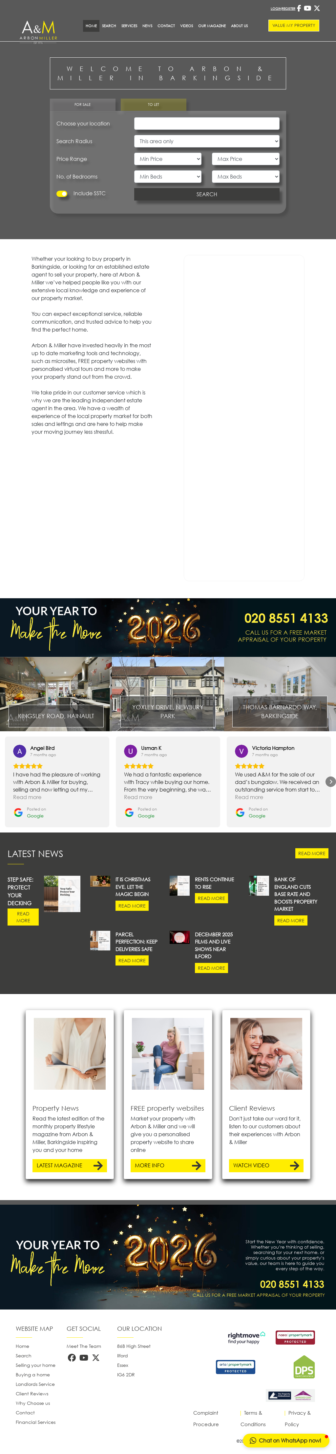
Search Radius (74, 141)
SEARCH (207, 194)
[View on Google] (19, 751)
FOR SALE (82, 104)
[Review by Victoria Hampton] (273, 748)
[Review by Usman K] (151, 748)
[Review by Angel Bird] (42, 748)
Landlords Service (35, 1384)
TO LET (153, 104)
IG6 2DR (126, 1374)
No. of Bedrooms (76, 176)
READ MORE (312, 853)
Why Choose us (33, 1403)
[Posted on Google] (29, 812)
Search (109, 26)
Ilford (122, 1355)
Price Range (71, 159)
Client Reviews (32, 1393)
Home (22, 1346)
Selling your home (35, 1365)
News (147, 26)
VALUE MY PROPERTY (293, 25)
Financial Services (35, 1422)
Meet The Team (84, 1346)
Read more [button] (27, 797)
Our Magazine (212, 26)
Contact (166, 26)
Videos (186, 26)
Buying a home (33, 1374)
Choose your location (83, 123)
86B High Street (134, 1346)
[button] (5, 781)
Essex (122, 1365)
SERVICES (129, 26)
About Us (239, 26)
